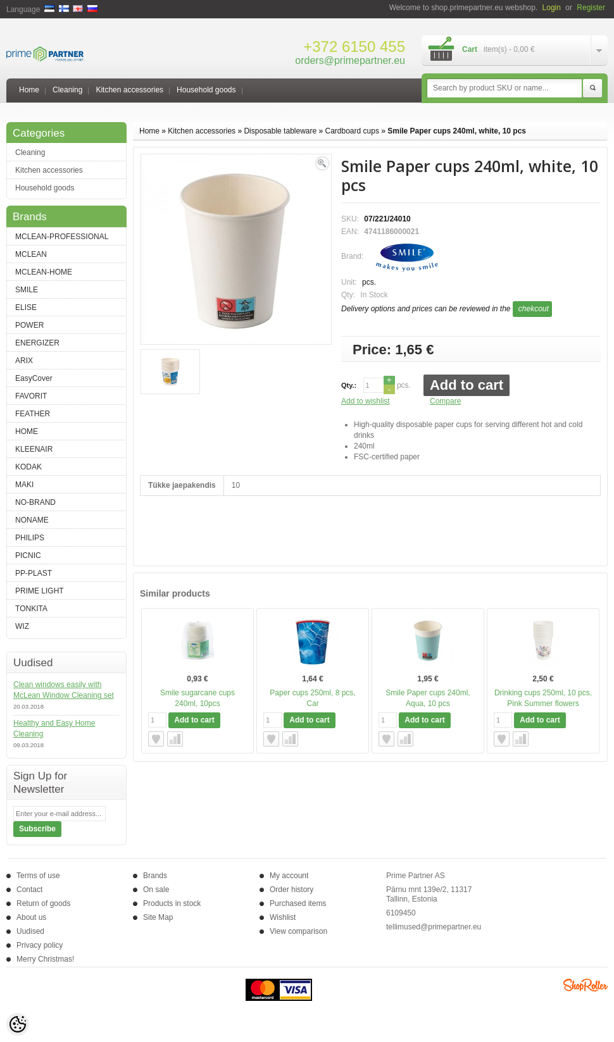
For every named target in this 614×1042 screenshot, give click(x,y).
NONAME (32, 520)
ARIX (24, 360)
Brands (155, 875)
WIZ (22, 626)
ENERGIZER (37, 342)
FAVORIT (31, 396)
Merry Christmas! (45, 959)
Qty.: (348, 385)
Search (592, 88)
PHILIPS (29, 537)
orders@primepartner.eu (350, 60)
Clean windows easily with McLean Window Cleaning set (63, 690)
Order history (291, 889)
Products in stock (172, 903)
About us (31, 917)
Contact (29, 889)
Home (29, 89)
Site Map (158, 917)
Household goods (206, 89)
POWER (29, 325)
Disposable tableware (280, 131)
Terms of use (38, 875)
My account (289, 875)
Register (591, 7)
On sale (156, 889)
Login (551, 7)
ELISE (26, 307)
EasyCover (34, 378)
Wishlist (283, 917)
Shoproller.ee (585, 985)
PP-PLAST (33, 573)
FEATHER (32, 413)
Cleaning (67, 89)
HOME (26, 431)
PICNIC (28, 555)
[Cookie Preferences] (17, 1024)
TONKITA (31, 608)
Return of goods (43, 903)
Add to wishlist (365, 401)
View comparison (298, 931)
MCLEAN (31, 254)
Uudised (30, 931)
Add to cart (466, 385)
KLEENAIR (34, 449)
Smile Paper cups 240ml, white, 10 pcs (456, 131)
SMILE (26, 289)
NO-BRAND (35, 502)
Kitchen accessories (129, 89)
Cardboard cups (352, 131)
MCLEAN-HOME (43, 272)
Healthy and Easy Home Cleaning (54, 728)
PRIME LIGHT (39, 590)
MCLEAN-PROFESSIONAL (61, 236)
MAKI (24, 484)
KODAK (28, 466)
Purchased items (298, 903)
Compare (445, 401)
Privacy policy (39, 945)
